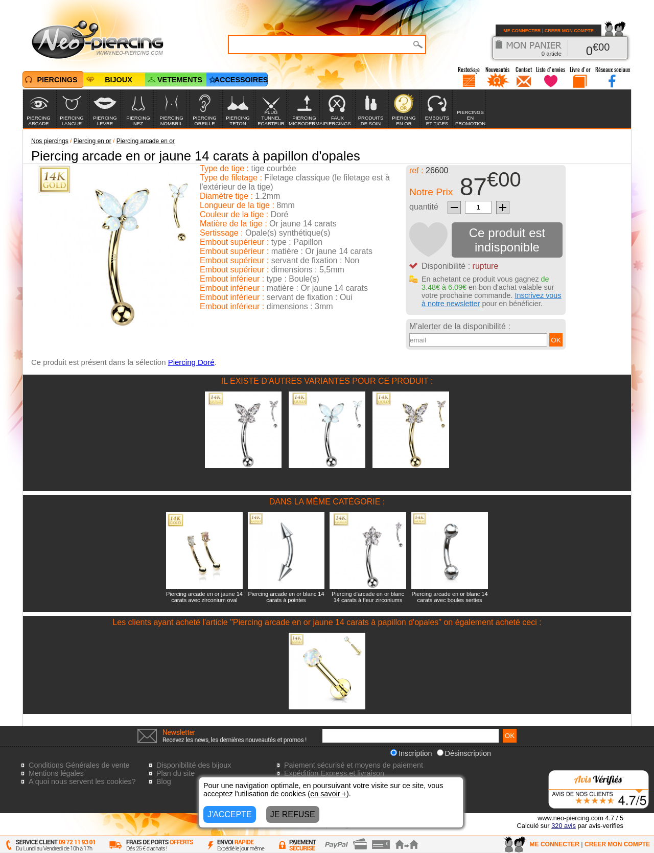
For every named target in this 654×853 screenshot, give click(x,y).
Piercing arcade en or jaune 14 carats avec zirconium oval (204, 597)
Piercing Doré (191, 362)
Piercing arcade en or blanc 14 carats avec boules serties (449, 597)
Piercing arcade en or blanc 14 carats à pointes (286, 597)
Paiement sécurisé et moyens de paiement (353, 765)
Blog (163, 781)
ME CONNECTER (522, 30)
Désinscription (464, 753)
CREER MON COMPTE (569, 30)
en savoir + (328, 794)
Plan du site (175, 773)
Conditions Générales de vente (79, 765)
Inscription (411, 753)
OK (555, 340)
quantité (423, 206)
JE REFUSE (292, 814)
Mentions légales (56, 773)
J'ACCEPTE (229, 814)
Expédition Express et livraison (334, 773)
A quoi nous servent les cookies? (82, 781)
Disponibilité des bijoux (193, 765)
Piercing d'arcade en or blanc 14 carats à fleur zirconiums (368, 597)
